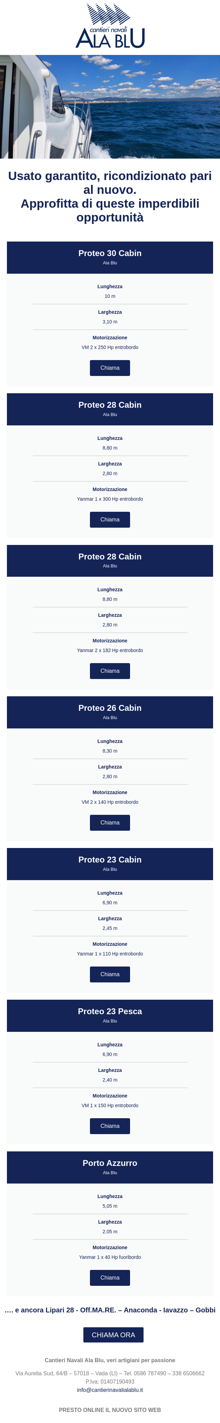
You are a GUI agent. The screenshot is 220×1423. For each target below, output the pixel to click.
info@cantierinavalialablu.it (110, 1390)
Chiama (109, 368)
